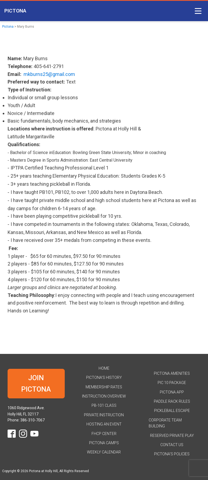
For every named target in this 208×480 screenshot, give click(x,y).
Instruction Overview (104, 396)
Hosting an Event (104, 424)
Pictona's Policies (172, 454)
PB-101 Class (104, 405)
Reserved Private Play (172, 435)
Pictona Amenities (172, 373)
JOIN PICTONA (36, 383)
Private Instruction (104, 415)
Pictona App (172, 392)
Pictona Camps (104, 443)
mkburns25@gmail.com (49, 74)
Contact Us (171, 445)
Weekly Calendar (104, 452)
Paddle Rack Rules (172, 401)
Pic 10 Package (172, 382)
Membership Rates (104, 387)
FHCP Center (104, 433)
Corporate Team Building (165, 423)
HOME (104, 368)
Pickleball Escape (172, 410)
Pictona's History (104, 377)
